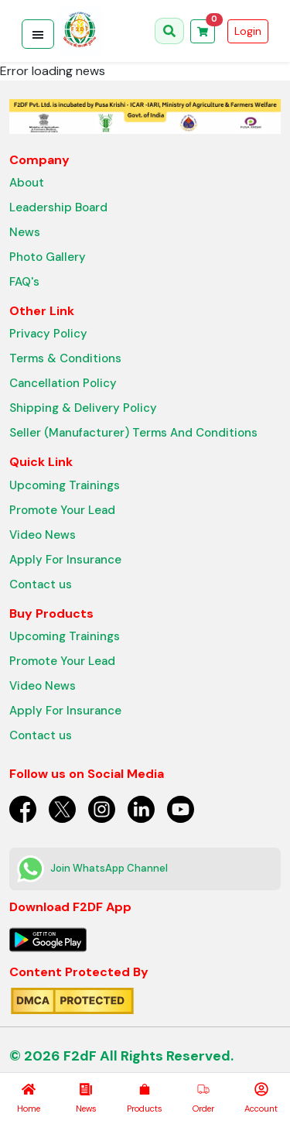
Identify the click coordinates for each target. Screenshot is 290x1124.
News (24, 232)
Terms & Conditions (65, 358)
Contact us (40, 584)
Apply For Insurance (65, 559)
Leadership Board (58, 207)
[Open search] (169, 31)
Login (247, 31)
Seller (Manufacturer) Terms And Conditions (133, 432)
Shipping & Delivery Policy (83, 408)
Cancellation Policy (63, 383)
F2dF (80, 1056)
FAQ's (24, 282)
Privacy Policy (48, 333)
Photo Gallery (47, 257)
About (26, 182)
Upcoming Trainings (64, 485)
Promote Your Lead (62, 510)
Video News (42, 535)
